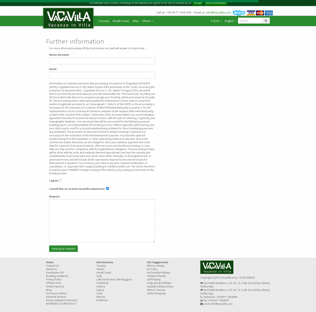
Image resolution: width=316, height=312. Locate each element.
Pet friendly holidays (158, 272)
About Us (51, 269)
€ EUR (216, 21)
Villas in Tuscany (156, 290)
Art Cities (152, 269)
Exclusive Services (56, 296)
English (230, 21)
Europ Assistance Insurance (61, 300)
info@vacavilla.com (218, 12)
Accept (198, 3)
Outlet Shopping (156, 293)
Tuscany (103, 21)
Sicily (99, 276)
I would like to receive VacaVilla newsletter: (77, 189)
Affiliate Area (53, 283)
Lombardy (102, 283)
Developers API (55, 272)
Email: (53, 69)
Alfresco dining (155, 265)
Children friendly (156, 276)
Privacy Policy (53, 279)
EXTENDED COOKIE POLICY (61, 303)
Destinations (105, 262)
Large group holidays (159, 283)
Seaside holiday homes (160, 286)
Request (54, 196)
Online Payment (55, 286)
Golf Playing (153, 279)
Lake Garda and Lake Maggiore (114, 279)
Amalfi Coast (120, 21)
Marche (101, 296)
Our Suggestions (157, 262)
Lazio (100, 293)
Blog (48, 290)
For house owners (56, 293)
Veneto (101, 269)
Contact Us (52, 265)
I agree (53, 180)
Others (148, 21)
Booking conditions (57, 276)
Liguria (100, 290)
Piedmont (102, 300)
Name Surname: (59, 54)
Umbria (101, 286)
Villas (135, 21)
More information (216, 3)
